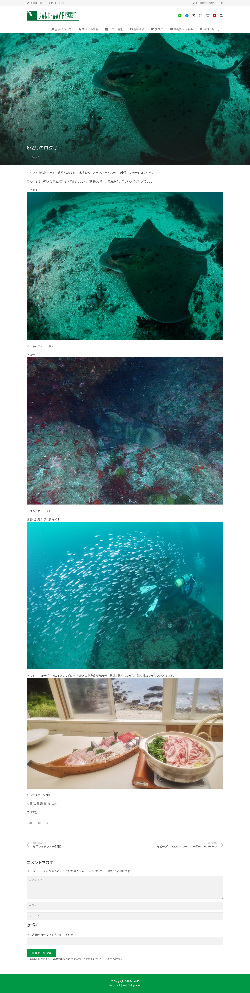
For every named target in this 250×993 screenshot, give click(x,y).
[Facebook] (186, 15)
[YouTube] (214, 15)
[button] (221, 15)
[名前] (125, 906)
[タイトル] (180, 15)
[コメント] (125, 887)
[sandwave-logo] (53, 15)
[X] (193, 15)
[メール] (125, 916)
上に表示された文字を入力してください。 (53, 934)
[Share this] (39, 823)
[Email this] (31, 823)
